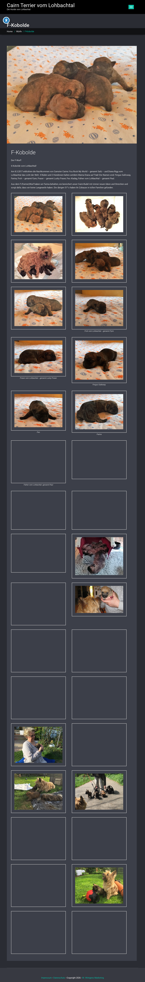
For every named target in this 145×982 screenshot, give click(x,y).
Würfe (19, 31)
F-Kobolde (23, 152)
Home (10, 31)
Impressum (46, 978)
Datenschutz (59, 978)
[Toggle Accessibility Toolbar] (6, 20)
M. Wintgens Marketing (93, 978)
